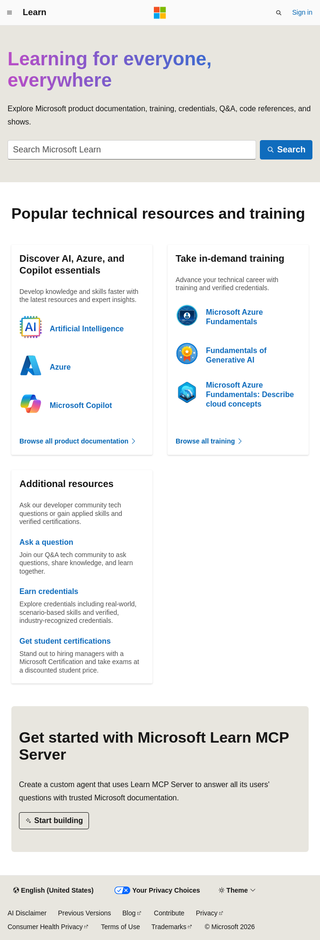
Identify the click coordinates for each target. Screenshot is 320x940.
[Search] (286, 150)
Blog (129, 913)
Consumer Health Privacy (45, 927)
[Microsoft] (160, 13)
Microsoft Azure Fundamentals (234, 317)
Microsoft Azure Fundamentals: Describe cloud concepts (250, 394)
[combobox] (132, 150)
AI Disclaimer (27, 913)
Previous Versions (84, 913)
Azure (60, 367)
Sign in (302, 12)
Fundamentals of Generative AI (236, 355)
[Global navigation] (9, 12)
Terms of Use (120, 927)
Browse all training (209, 441)
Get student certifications (65, 641)
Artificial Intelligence (87, 329)
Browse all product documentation (78, 441)
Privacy (207, 913)
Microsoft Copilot (81, 405)
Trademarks (169, 927)
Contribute (169, 913)
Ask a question (46, 542)
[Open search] (278, 12)
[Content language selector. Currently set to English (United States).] (53, 890)
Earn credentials (49, 591)
